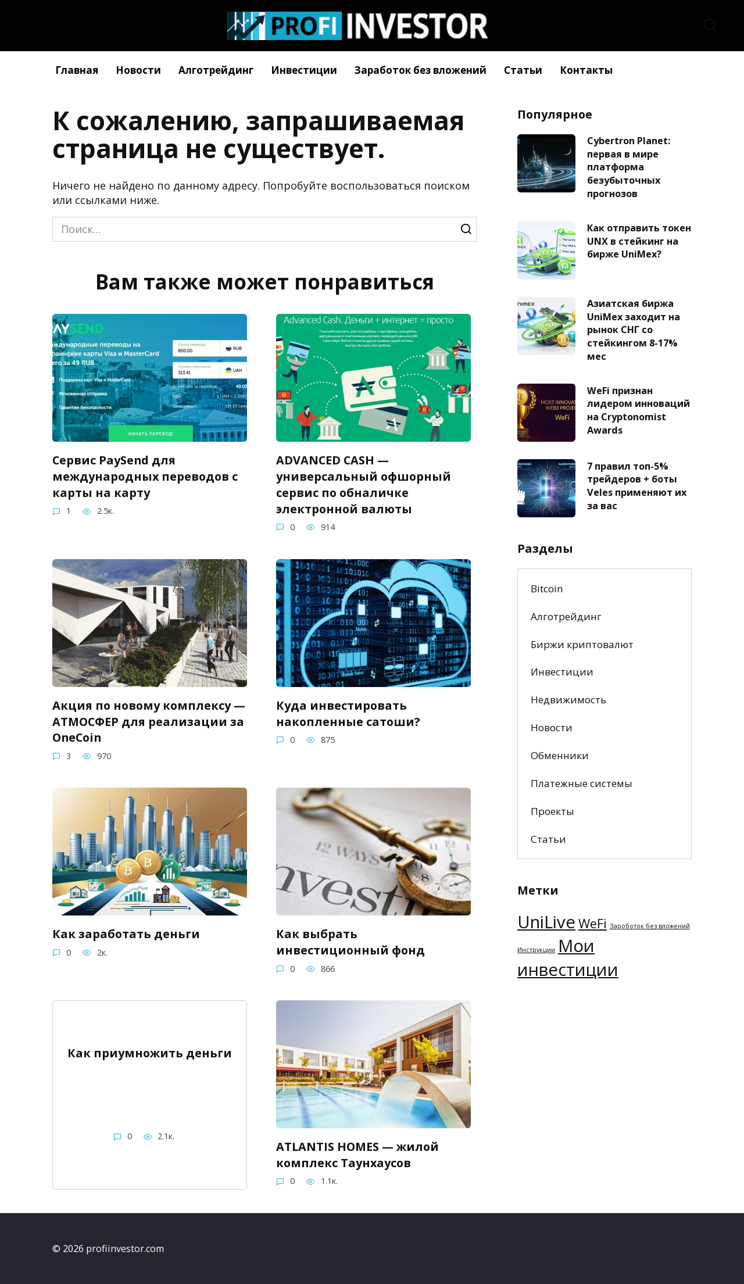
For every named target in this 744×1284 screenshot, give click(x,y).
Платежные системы (581, 783)
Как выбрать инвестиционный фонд (350, 942)
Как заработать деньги (126, 934)
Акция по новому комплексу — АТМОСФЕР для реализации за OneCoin (148, 721)
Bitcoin (547, 588)
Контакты (586, 70)
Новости (138, 70)
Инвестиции (304, 70)
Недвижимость (568, 699)
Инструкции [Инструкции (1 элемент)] (536, 950)
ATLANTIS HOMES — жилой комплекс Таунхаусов (357, 1155)
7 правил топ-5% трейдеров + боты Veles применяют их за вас (636, 485)
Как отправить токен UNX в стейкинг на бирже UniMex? (639, 240)
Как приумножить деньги (149, 1053)
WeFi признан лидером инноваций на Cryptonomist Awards (638, 410)
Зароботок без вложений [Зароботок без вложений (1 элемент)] (650, 926)
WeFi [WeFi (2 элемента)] (592, 923)
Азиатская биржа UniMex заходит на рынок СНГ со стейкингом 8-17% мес (633, 330)
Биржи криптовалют (582, 644)
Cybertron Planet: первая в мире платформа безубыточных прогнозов (628, 167)
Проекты (552, 811)
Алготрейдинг (215, 70)
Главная (76, 70)
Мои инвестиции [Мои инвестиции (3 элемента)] (567, 957)
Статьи (523, 70)
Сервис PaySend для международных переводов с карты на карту (145, 476)
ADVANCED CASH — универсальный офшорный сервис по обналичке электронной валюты (363, 484)
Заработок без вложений (421, 70)
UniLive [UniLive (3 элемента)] (546, 922)
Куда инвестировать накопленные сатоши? (348, 713)
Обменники (560, 755)
